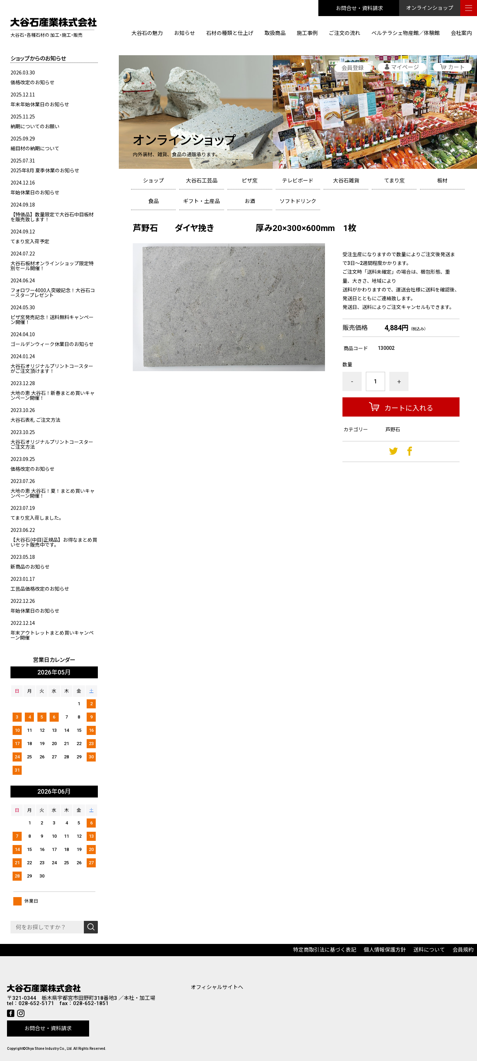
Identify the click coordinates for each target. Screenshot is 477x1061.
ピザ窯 (250, 181)
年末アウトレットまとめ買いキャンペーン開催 (52, 635)
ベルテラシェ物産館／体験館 (405, 33)
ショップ (153, 181)
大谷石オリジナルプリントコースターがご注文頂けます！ (51, 368)
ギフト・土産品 (201, 201)
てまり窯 (394, 181)
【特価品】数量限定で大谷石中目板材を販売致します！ (52, 217)
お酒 (250, 201)
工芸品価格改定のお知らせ (39, 588)
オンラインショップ (429, 8)
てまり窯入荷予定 (29, 241)
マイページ (405, 67)
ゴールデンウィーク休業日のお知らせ (52, 343)
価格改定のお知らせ (32, 82)
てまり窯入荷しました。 (37, 517)
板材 (442, 181)
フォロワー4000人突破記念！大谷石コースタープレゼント (52, 292)
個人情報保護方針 (385, 950)
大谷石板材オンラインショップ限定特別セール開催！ (52, 266)
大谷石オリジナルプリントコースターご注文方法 (51, 444)
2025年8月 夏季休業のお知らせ (44, 170)
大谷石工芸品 (201, 181)
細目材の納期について (34, 148)
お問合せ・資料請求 (359, 8)
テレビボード (297, 181)
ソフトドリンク (298, 201)
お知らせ (184, 33)
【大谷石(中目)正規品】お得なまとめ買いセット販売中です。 (53, 542)
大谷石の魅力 (147, 33)
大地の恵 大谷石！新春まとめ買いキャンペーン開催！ (52, 395)
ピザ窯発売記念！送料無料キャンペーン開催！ (52, 319)
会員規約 (463, 950)
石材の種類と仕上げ (229, 33)
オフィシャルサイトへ (217, 987)
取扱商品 (275, 33)
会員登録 (352, 68)
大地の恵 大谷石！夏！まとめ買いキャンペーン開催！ (52, 493)
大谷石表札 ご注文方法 (35, 419)
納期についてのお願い (34, 126)
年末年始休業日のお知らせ (39, 104)
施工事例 (307, 33)
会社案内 (461, 33)
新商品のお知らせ (30, 566)
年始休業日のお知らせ (34, 192)
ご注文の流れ (344, 33)
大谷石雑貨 (346, 181)
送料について (429, 950)
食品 (153, 201)
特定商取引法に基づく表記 (324, 950)
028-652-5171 (36, 1003)
